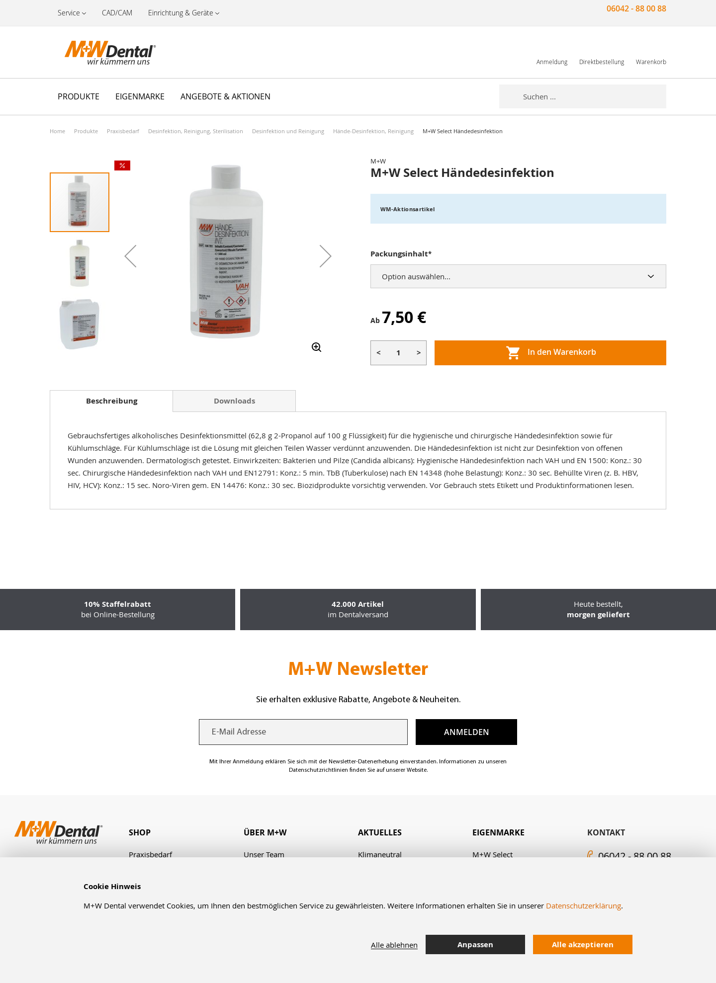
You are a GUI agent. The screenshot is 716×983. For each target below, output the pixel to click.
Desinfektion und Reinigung (288, 131)
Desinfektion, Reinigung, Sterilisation (195, 131)
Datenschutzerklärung (583, 905)
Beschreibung (111, 401)
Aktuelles (380, 832)
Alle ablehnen (394, 945)
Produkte (86, 131)
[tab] (111, 401)
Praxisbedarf (123, 131)
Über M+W (265, 832)
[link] (552, 52)
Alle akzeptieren (583, 944)
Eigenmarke (498, 832)
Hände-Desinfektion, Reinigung (373, 131)
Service (69, 12)
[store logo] (99, 52)
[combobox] (594, 96)
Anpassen (475, 944)
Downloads (234, 401)
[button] (130, 256)
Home (57, 131)
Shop (140, 832)
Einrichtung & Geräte (180, 12)
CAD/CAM (117, 12)
